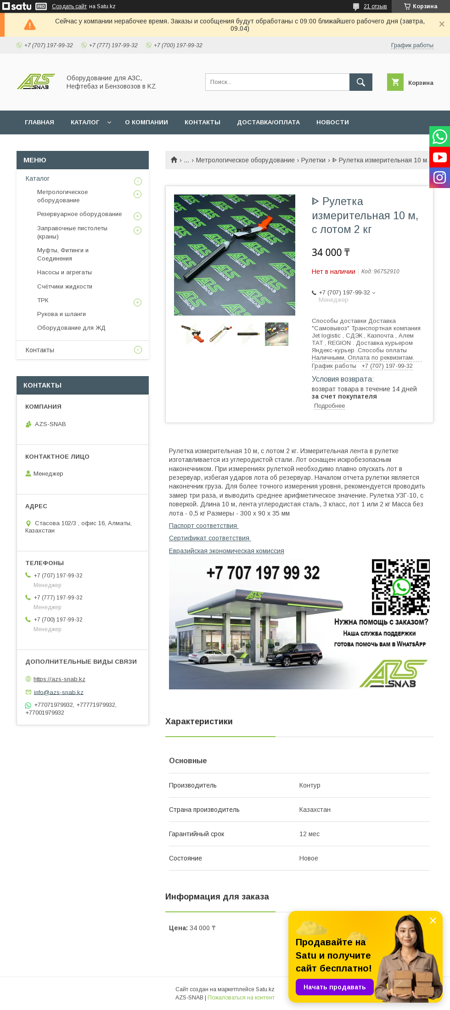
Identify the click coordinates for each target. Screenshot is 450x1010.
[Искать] (360, 82)
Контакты (40, 350)
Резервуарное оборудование (79, 214)
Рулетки (313, 160)
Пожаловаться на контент (241, 997)
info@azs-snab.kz (59, 691)
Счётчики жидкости (64, 286)
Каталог (38, 178)
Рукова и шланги (61, 314)
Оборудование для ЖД (71, 327)
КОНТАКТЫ (202, 122)
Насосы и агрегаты (64, 272)
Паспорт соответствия (204, 525)
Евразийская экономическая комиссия (226, 551)
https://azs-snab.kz (59, 679)
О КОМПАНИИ (146, 122)
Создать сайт (69, 6)
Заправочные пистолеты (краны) (72, 232)
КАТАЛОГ (85, 122)
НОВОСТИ (332, 122)
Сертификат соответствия (210, 538)
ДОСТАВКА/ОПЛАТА (268, 122)
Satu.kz (265, 989)
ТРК (42, 300)
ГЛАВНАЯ (39, 122)
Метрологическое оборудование (245, 160)
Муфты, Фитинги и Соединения (63, 254)
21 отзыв (375, 6)
